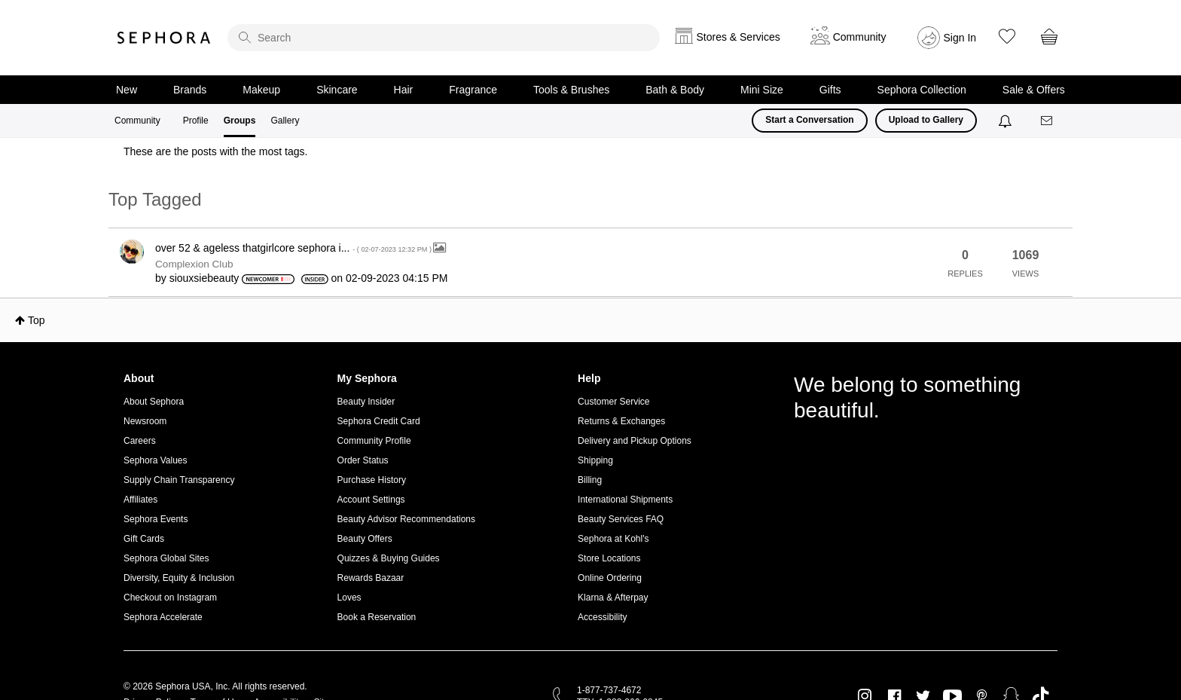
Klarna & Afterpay (613, 597)
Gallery (284, 120)
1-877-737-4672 (609, 690)
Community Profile (374, 441)
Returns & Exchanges (621, 421)
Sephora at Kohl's (613, 538)
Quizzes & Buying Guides (388, 558)
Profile (196, 120)
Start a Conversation (809, 120)
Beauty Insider (366, 401)
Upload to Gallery (926, 120)
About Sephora (154, 401)
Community (137, 120)
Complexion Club (194, 264)
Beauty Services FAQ (621, 519)
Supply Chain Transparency (179, 480)
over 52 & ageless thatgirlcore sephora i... (294, 248)
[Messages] (1048, 121)
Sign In (960, 38)
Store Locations (609, 558)
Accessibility (602, 617)
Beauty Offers (364, 538)
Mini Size (761, 90)
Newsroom (145, 421)
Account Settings (371, 499)
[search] (443, 37)
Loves (349, 597)
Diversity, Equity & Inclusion (179, 578)
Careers (140, 441)
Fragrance (473, 90)
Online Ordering (610, 578)
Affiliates (140, 499)
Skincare (336, 90)
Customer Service (613, 401)
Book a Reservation (377, 617)
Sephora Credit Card (378, 421)
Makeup (261, 90)
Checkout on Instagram (170, 597)
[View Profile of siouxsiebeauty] (204, 278)
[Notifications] (1006, 120)
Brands (189, 90)
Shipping (595, 460)
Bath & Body (674, 90)
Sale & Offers (1033, 90)
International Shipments (625, 499)
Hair (404, 90)
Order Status (363, 460)
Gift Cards (144, 538)
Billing (590, 480)
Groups (240, 120)
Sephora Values (156, 460)
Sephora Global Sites (166, 558)
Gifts (830, 90)
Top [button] (36, 320)
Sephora (164, 38)
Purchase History (371, 480)
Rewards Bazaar (370, 578)
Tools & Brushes (571, 90)
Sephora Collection (921, 90)
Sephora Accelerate (163, 617)
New (126, 90)
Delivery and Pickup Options (634, 441)
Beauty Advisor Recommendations (406, 519)
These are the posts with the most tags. (215, 151)
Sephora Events (156, 519)
